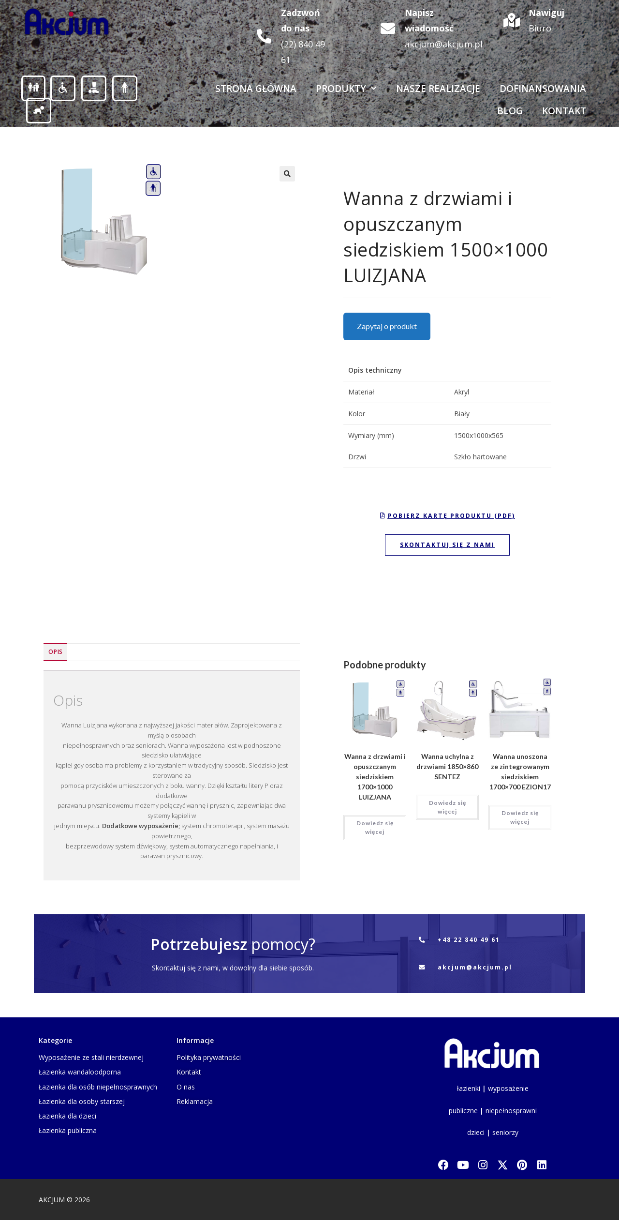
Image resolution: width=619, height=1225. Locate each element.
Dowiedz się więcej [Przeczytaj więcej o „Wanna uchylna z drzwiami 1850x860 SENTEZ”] (447, 810)
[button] (287, 173)
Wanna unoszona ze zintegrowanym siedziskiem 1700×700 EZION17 (520, 774)
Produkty (346, 88)
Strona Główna (255, 88)
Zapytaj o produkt (387, 326)
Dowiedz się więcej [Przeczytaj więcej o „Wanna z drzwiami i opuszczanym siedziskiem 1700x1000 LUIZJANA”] (375, 830)
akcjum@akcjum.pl (444, 44)
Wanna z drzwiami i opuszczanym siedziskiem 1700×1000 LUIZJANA (375, 779)
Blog (510, 111)
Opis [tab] (55, 654)
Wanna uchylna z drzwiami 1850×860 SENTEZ (447, 769)
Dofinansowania (543, 88)
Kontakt (564, 111)
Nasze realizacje (438, 88)
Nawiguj (546, 12)
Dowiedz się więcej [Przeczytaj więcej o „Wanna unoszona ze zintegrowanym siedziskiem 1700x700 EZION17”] (520, 820)
